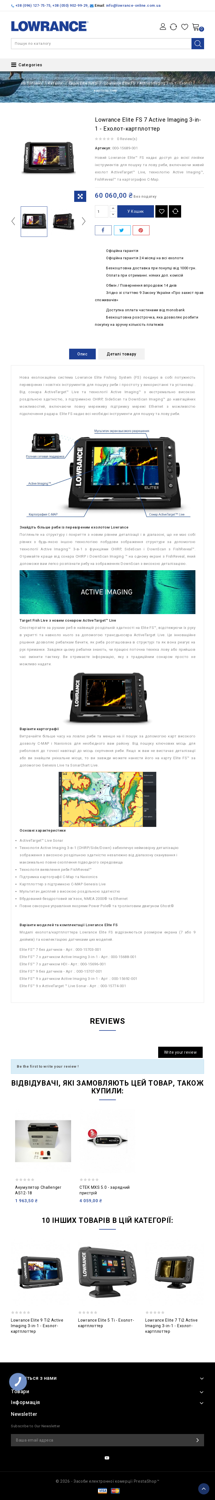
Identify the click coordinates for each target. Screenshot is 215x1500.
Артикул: (103, 148)
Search (197, 43)
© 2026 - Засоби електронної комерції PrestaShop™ (108, 1481)
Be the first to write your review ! (48, 1066)
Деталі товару (121, 354)
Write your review (180, 1052)
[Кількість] (101, 211)
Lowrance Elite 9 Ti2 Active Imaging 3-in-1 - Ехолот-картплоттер (37, 1326)
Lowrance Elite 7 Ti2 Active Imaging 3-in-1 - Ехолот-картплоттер (171, 1326)
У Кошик (135, 211)
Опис (82, 354)
